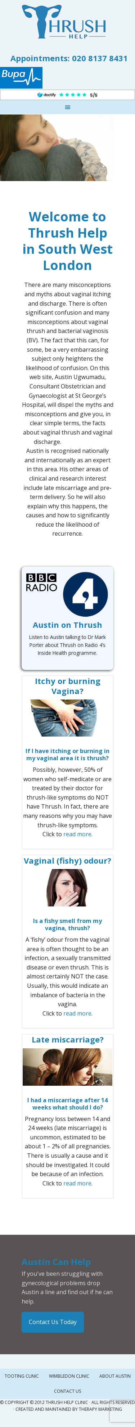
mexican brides (81, 442)
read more (77, 834)
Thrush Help (67, 22)
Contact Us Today (53, 1322)
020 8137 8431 (100, 58)
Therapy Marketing (100, 1409)
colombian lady (68, 552)
